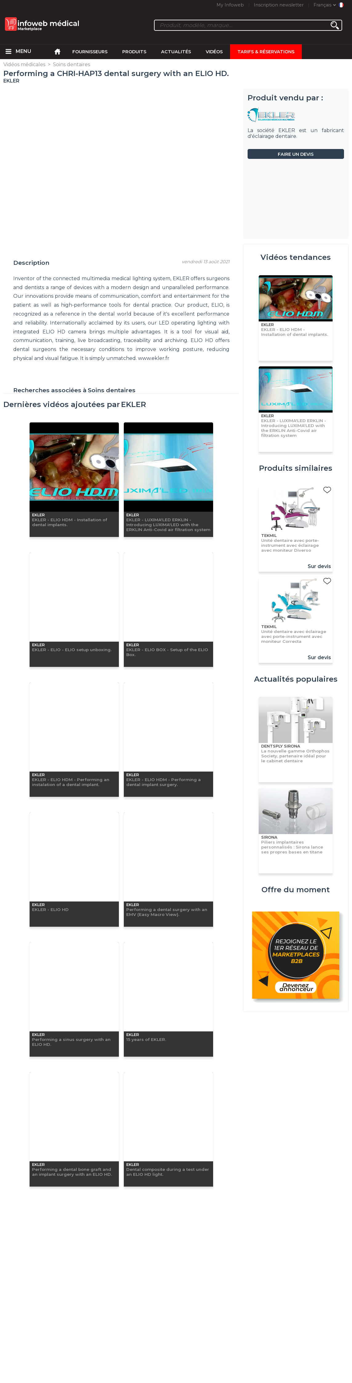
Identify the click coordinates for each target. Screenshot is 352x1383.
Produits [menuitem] (134, 51)
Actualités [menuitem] (176, 51)
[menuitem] (8, 51)
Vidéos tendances (296, 257)
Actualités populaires (296, 679)
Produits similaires (295, 468)
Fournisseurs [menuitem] (89, 51)
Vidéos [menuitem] (214, 51)
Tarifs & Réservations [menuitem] (265, 51)
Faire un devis (296, 154)
